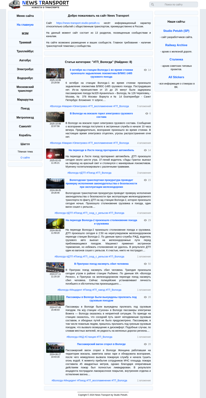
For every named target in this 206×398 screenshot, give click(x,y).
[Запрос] (173, 4)
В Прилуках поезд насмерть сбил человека (101, 263)
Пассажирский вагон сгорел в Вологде (101, 344)
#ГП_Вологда (121, 106)
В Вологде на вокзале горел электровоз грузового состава (101, 115)
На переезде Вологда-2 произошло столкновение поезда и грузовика (101, 222)
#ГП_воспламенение (100, 106)
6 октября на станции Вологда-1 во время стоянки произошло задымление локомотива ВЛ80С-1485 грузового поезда (101, 73)
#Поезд (90, 172)
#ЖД (81, 336)
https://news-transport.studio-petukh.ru (77, 23)
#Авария (67, 106)
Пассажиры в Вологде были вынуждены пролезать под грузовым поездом (101, 299)
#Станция (90, 336)
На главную (25, 24)
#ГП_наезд (98, 289)
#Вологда (55, 106)
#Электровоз (79, 106)
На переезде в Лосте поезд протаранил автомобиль (101, 150)
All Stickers (176, 77)
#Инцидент (75, 289)
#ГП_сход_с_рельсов (95, 212)
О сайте (25, 157)
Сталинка (176, 59)
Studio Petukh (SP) (176, 30)
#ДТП (82, 172)
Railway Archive (176, 45)
